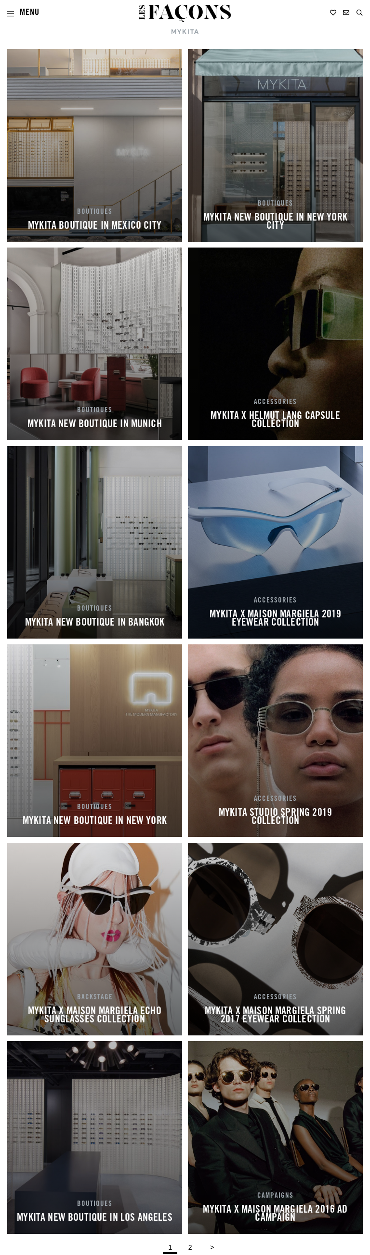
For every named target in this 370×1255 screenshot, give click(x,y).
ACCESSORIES (275, 402)
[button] (360, 12)
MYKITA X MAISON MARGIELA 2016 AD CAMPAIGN (275, 1214)
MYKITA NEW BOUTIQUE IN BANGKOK (95, 623)
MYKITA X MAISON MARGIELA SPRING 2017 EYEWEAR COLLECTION (275, 1016)
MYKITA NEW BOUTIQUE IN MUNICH (94, 424)
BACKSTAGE (95, 998)
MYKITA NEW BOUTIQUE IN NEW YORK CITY (275, 222)
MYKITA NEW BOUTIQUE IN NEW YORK (95, 821)
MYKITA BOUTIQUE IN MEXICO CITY (94, 226)
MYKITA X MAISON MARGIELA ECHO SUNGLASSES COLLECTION (94, 1016)
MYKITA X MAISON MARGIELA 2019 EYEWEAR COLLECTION (276, 619)
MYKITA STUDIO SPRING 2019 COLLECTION (275, 817)
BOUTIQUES (94, 212)
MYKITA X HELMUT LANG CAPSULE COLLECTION (275, 421)
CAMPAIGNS (275, 1196)
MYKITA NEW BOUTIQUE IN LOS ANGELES (94, 1218)
